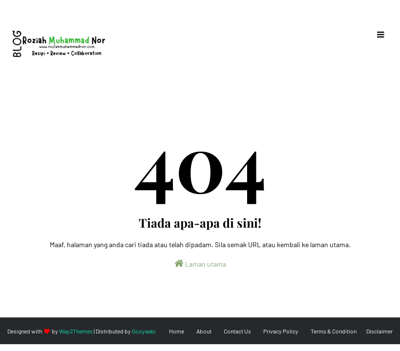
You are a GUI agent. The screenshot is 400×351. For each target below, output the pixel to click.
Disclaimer (379, 331)
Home (176, 331)
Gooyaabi (144, 331)
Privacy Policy (280, 331)
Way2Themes (76, 331)
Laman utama (200, 263)
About (203, 331)
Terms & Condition (334, 331)
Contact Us (237, 331)
